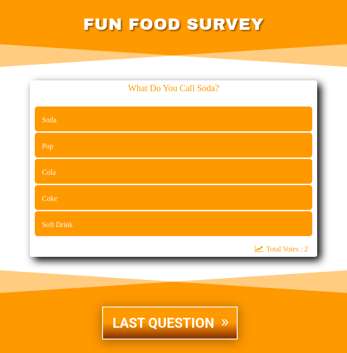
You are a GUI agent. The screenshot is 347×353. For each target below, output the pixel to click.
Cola (49, 172)
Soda (49, 120)
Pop (47, 146)
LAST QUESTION (163, 323)
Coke (49, 198)
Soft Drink (57, 224)
